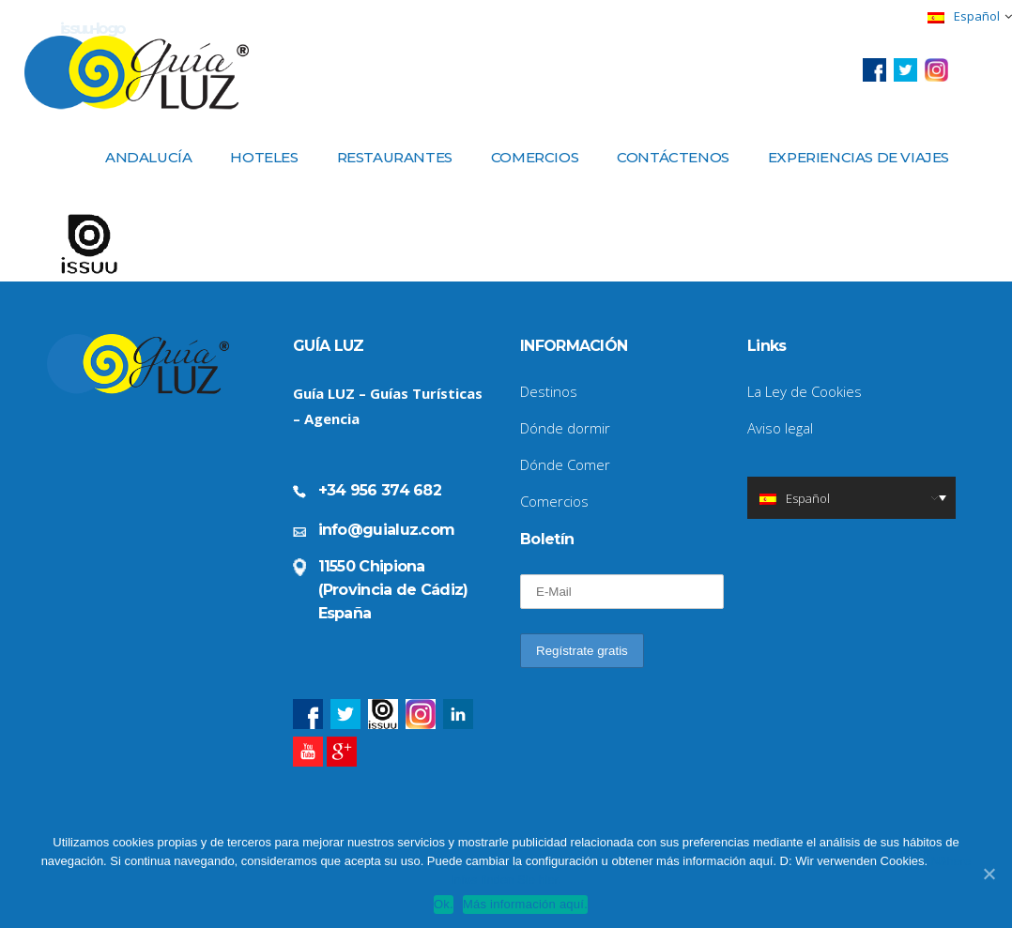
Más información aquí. (525, 904)
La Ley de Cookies (804, 391)
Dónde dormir (565, 427)
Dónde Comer (565, 464)
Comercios (554, 501)
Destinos (548, 391)
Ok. (443, 904)
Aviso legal (780, 427)
